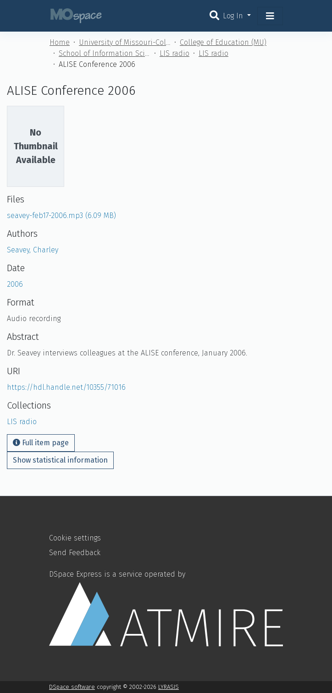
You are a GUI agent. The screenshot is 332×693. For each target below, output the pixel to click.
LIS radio (174, 53)
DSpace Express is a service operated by (166, 608)
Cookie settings (75, 538)
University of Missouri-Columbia (125, 42)
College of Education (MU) (223, 42)
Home (60, 42)
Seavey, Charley (32, 250)
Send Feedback (74, 552)
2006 (15, 284)
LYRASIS (168, 686)
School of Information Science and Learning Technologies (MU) (104, 53)
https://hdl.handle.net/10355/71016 (66, 387)
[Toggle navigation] (270, 16)
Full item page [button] (41, 442)
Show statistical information (60, 460)
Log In (234, 15)
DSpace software (72, 686)
